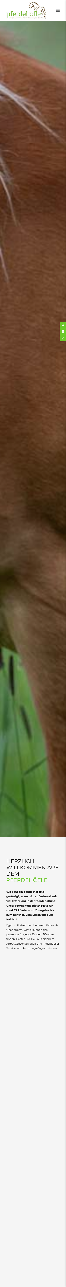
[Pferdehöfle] (26, 10)
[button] (58, 10)
